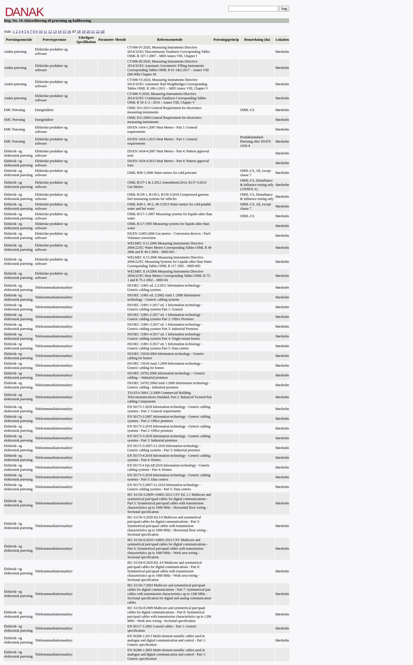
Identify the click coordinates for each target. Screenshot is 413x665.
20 (88, 31)
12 (50, 31)
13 (55, 31)
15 (64, 31)
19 (83, 31)
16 (69, 31)
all (102, 31)
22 (98, 31)
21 (93, 31)
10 (40, 31)
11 (45, 31)
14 (59, 31)
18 (79, 31)
